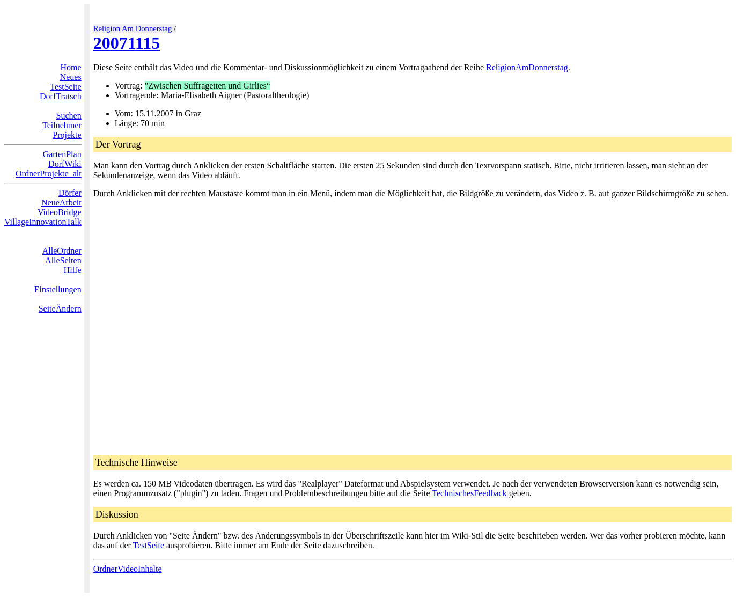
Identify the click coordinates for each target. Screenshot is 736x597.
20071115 (126, 43)
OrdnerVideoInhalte (127, 568)
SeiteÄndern (60, 308)
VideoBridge (60, 212)
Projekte (67, 134)
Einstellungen (58, 289)
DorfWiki (65, 163)
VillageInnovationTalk (43, 221)
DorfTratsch (61, 96)
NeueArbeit (61, 202)
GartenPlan (62, 154)
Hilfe (73, 270)
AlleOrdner (62, 250)
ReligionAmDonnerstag (527, 67)
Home (71, 67)
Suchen (69, 115)
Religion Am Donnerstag (132, 28)
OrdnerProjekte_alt (49, 173)
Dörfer (70, 192)
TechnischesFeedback (469, 493)
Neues (71, 77)
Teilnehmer (62, 125)
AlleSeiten (63, 260)
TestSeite (65, 86)
